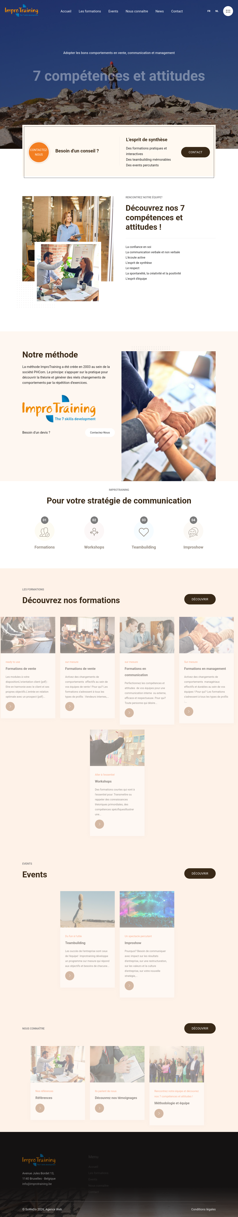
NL (216, 11)
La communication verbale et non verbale (153, 252)
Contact (177, 11)
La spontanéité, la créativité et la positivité (153, 273)
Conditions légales (203, 1209)
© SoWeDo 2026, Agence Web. (42, 1209)
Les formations (90, 11)
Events (113, 11)
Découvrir (200, 599)
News (160, 11)
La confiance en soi (138, 247)
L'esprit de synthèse (139, 262)
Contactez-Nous (100, 432)
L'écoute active (135, 257)
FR (208, 11)
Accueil (65, 11)
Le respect (132, 268)
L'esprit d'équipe (136, 278)
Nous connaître (137, 11)
